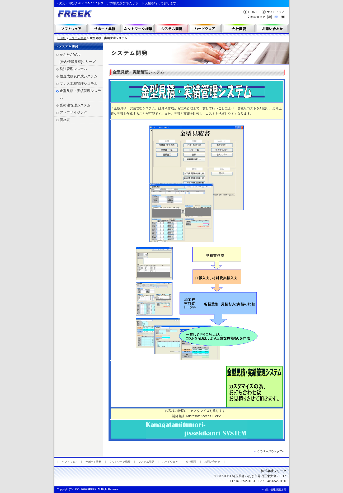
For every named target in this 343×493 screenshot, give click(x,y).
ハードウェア (170, 461)
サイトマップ (273, 12)
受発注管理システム (75, 105)
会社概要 (239, 28)
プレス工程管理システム (78, 84)
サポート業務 (104, 28)
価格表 (65, 120)
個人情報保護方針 (275, 489)
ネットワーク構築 (138, 28)
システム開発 (172, 28)
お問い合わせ (272, 28)
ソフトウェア (71, 28)
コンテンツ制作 (205, 28)
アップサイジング (73, 112)
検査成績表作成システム (78, 76)
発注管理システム (73, 69)
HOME (250, 12)
